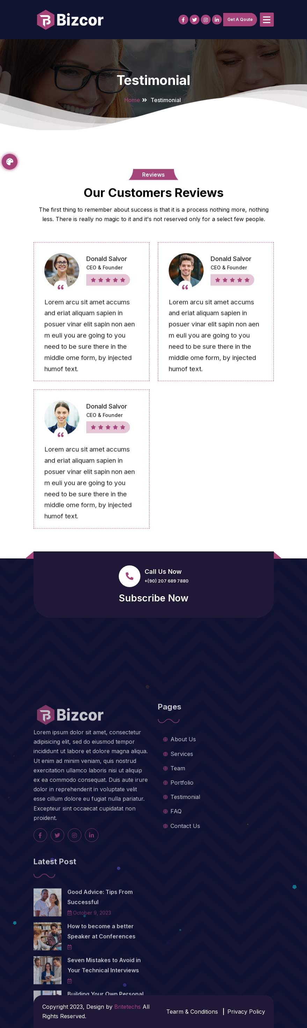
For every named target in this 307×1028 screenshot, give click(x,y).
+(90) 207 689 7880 (167, 581)
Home (132, 100)
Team (177, 820)
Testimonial (185, 849)
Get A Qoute (240, 19)
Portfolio (181, 835)
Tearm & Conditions (192, 1011)
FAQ (176, 864)
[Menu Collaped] (267, 20)
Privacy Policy (246, 1011)
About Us (183, 791)
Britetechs (127, 1006)
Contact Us (185, 878)
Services (181, 806)
